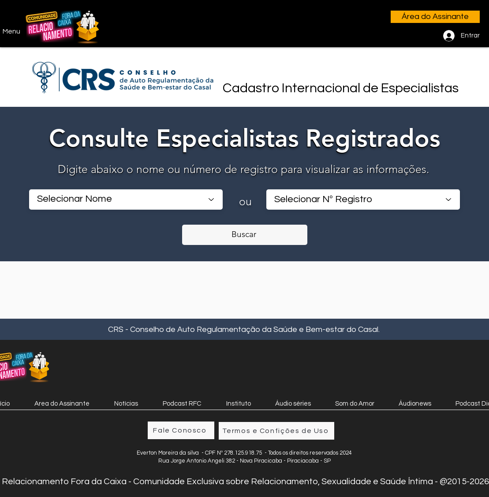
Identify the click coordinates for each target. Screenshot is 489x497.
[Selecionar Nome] (126, 199)
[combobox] (363, 199)
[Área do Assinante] (435, 17)
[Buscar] (244, 235)
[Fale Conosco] (181, 430)
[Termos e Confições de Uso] (276, 431)
